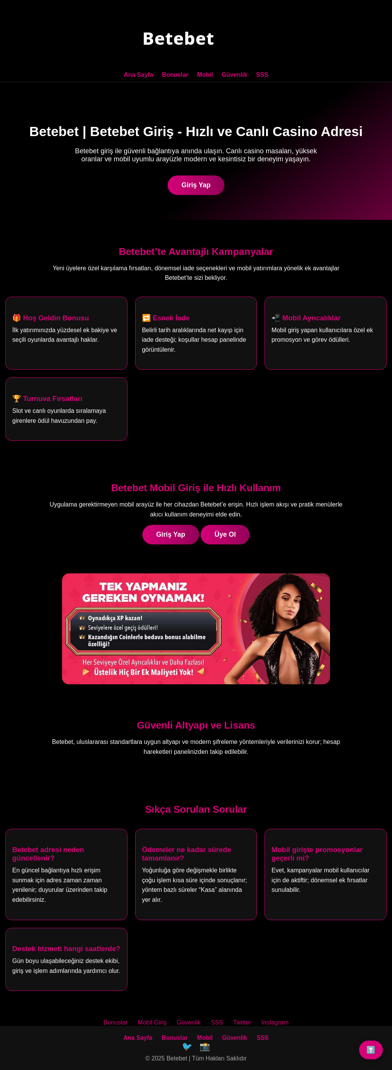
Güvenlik (234, 74)
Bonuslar (175, 74)
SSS (262, 74)
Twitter (242, 1022)
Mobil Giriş (152, 1022)
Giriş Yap (196, 184)
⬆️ (371, 1050)
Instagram (275, 1022)
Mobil (205, 74)
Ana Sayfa (139, 74)
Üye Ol (225, 533)
